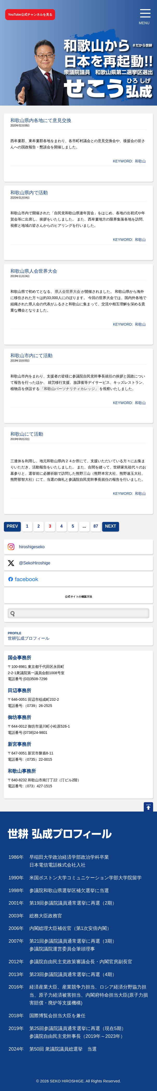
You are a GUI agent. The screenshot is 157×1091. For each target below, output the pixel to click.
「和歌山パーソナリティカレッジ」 (69, 389)
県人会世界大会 (67, 291)
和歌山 (140, 161)
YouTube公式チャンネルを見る (30, 14)
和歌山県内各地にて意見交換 (40, 120)
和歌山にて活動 (26, 434)
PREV (12, 526)
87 (96, 526)
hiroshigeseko (26, 547)
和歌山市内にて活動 (31, 355)
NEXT (110, 526)
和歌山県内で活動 (29, 192)
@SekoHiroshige (29, 563)
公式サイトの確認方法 (78, 596)
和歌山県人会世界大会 (33, 271)
